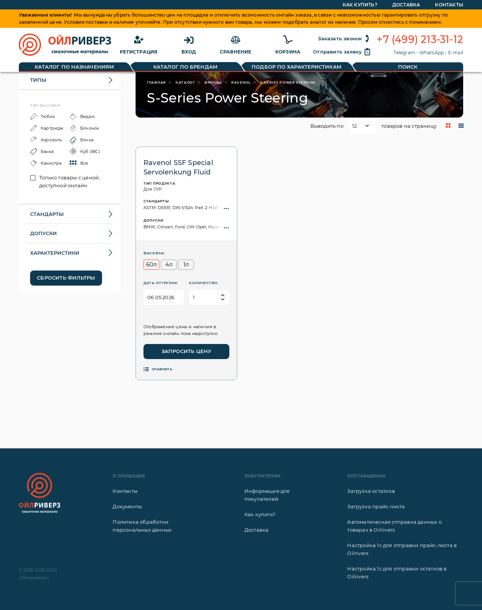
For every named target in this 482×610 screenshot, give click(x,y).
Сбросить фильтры (66, 278)
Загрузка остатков (371, 491)
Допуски (43, 233)
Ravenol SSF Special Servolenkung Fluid (178, 167)
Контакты (125, 491)
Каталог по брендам (185, 67)
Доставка (256, 530)
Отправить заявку (342, 51)
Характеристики (54, 253)
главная (156, 82)
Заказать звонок (344, 38)
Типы (38, 80)
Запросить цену (187, 351)
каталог (185, 82)
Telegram (404, 52)
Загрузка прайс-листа (376, 506)
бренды (213, 82)
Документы (127, 506)
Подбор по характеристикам (297, 67)
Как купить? (259, 514)
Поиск (408, 67)
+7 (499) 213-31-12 (420, 40)
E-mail (455, 52)
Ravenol (241, 82)
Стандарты (47, 214)
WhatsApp (431, 52)
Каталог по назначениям (74, 67)
